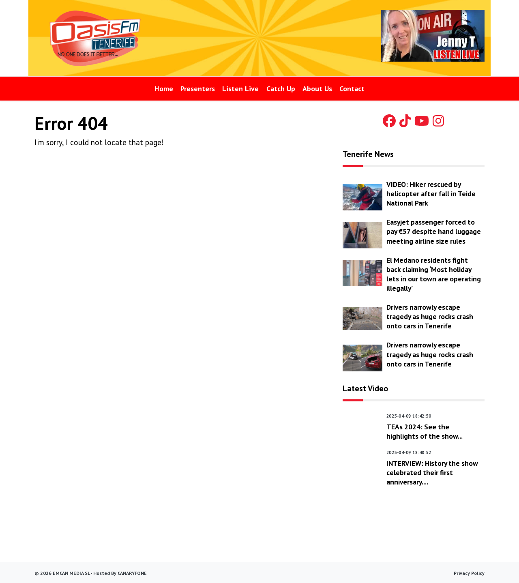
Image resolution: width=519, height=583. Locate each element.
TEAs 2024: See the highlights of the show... (424, 431)
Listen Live (240, 88)
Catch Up (280, 88)
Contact (352, 88)
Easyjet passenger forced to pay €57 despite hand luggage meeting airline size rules (433, 231)
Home (163, 88)
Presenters (197, 88)
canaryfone (132, 573)
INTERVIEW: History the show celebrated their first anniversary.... (432, 473)
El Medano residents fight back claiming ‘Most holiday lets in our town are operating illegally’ (433, 274)
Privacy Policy (469, 573)
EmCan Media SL (71, 573)
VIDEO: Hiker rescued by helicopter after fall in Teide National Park (431, 194)
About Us (317, 88)
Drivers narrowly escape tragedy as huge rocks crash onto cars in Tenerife (429, 316)
